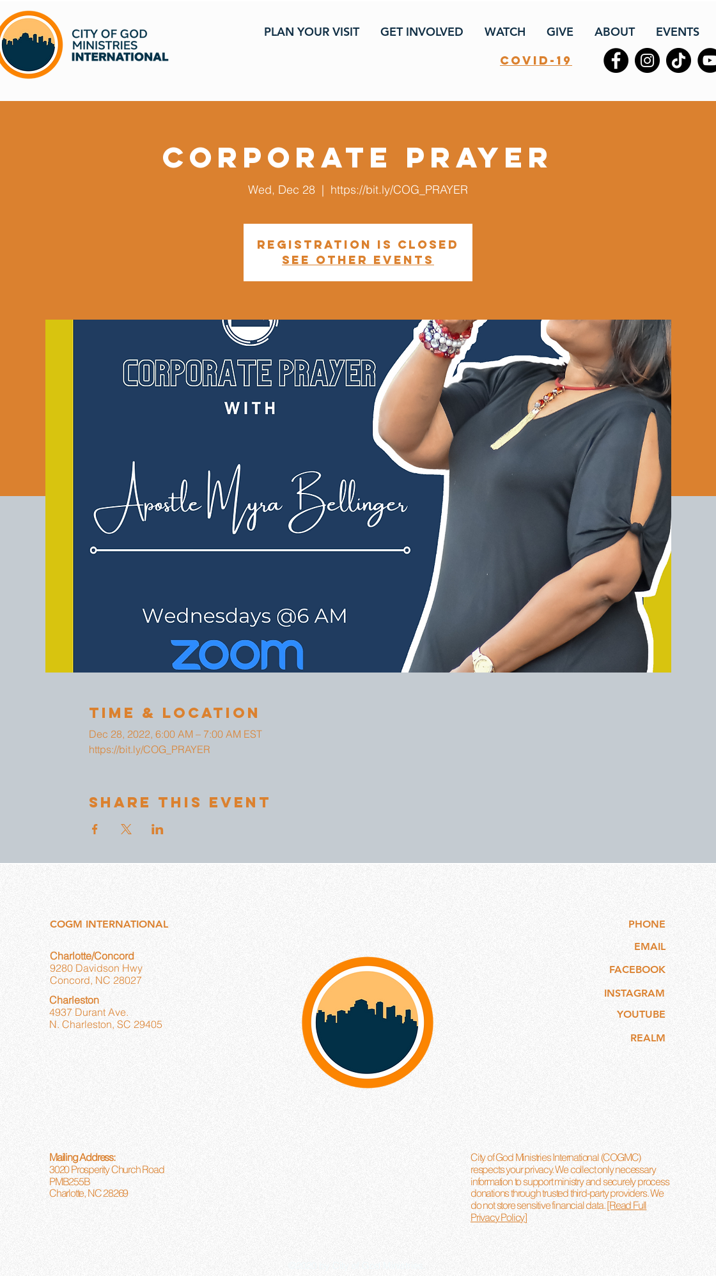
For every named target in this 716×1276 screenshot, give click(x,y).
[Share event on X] (126, 829)
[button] (311, 32)
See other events (358, 260)
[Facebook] (615, 60)
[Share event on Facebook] (95, 829)
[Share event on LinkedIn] (158, 829)
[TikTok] (678, 60)
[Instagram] (647, 60)
